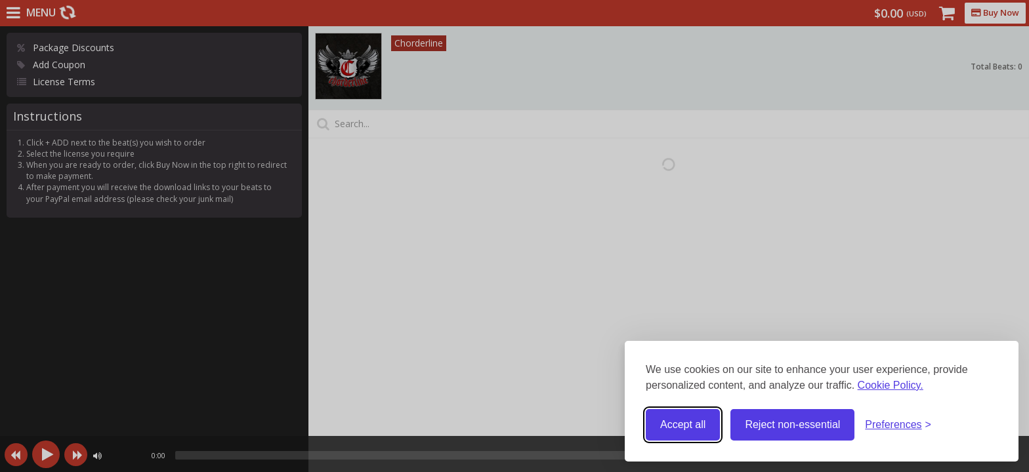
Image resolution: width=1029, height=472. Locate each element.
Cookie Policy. (890, 385)
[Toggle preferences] (898, 425)
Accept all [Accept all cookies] (682, 424)
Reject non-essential (792, 424)
